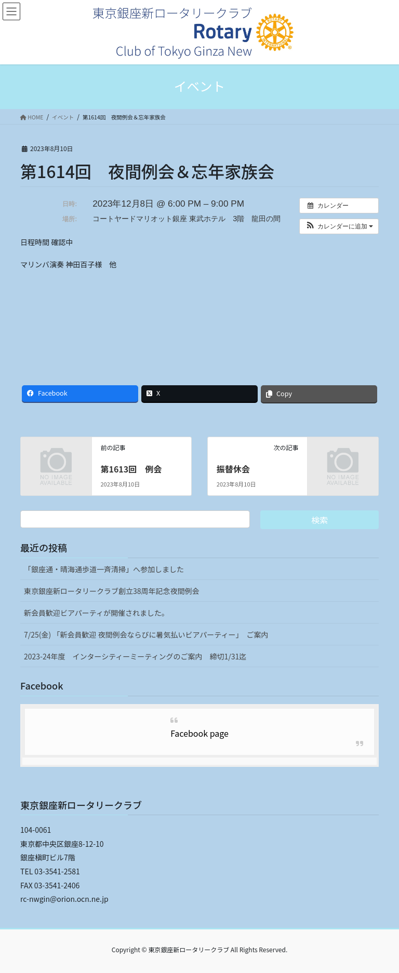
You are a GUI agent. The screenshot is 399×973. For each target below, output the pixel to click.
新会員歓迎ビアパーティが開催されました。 (96, 612)
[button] (339, 226)
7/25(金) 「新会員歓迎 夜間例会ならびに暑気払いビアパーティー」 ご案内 (146, 634)
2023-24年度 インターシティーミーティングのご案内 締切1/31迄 (135, 656)
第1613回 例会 (131, 469)
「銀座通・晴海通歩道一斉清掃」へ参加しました (104, 569)
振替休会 (233, 469)
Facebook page (199, 733)
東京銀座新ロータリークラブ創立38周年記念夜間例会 (112, 591)
